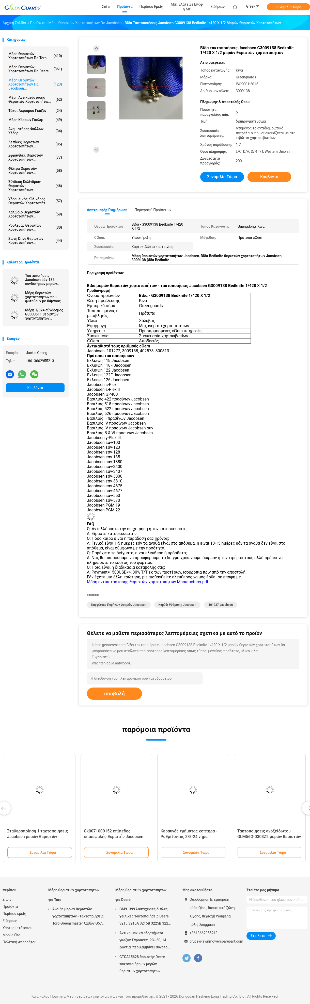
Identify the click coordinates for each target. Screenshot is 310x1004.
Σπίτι (7, 899)
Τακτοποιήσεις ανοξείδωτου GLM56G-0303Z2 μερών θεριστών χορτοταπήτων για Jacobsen (269, 837)
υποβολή (114, 694)
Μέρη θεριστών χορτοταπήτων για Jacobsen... (35, 84)
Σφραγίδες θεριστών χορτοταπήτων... (35, 157)
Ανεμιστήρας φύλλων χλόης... (35, 131)
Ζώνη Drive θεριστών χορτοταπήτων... (35, 241)
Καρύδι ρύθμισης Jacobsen (177, 605)
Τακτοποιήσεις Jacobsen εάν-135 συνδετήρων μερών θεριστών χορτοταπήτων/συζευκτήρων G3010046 (41, 280)
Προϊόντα (10, 907)
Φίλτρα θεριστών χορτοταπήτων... (35, 170)
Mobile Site (11, 935)
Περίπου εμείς (14, 914)
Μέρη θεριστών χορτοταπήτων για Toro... (35, 56)
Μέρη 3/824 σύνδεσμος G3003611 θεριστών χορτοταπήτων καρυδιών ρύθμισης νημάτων (44, 314)
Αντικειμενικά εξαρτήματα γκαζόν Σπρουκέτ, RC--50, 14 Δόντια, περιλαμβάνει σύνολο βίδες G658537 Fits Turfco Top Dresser (144, 941)
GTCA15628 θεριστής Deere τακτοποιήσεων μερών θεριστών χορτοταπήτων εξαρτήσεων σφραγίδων (142, 965)
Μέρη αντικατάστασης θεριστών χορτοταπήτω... (35, 99)
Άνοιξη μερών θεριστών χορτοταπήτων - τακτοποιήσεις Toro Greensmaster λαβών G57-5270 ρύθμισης (78, 917)
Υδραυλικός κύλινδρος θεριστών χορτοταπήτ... (35, 201)
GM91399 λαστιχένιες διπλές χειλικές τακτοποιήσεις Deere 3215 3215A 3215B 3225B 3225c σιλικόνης (145, 917)
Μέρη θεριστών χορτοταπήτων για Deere (140, 895)
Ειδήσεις (10, 921)
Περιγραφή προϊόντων (152, 210)
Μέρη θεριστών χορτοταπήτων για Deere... (35, 69)
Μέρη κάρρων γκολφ (35, 119)
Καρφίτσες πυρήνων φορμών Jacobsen (118, 605)
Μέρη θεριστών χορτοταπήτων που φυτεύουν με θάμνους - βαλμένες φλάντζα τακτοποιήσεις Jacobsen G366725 (44, 297)
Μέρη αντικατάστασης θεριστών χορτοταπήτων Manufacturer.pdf (147, 581)
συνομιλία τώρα (288, 7)
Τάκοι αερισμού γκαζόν (35, 110)
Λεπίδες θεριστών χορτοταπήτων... (35, 144)
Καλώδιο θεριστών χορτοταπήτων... (35, 214)
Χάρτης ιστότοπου (17, 928)
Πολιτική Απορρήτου (19, 942)
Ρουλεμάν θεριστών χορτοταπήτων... (35, 227)
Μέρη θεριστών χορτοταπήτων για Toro (73, 895)
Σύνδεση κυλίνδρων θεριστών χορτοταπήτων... (35, 186)
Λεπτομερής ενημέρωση (107, 210)
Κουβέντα (35, 388)
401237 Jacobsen (220, 605)
